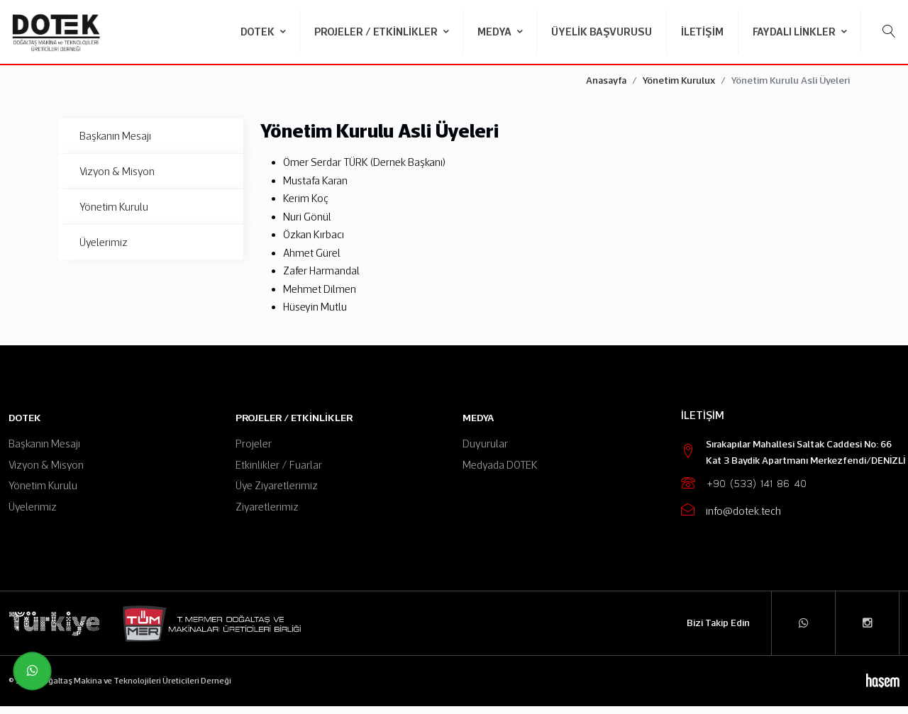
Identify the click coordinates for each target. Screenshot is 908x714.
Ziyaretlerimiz (267, 514)
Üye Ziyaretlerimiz (277, 494)
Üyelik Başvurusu (601, 32)
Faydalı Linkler (795, 32)
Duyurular (485, 452)
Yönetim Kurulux (679, 88)
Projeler (254, 452)
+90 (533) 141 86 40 (757, 492)
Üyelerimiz (103, 250)
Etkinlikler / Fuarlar (279, 473)
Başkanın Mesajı (115, 144)
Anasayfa (606, 88)
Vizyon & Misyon (117, 179)
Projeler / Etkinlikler (377, 32)
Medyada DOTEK (500, 473)
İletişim (702, 32)
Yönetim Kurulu (113, 214)
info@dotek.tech (743, 519)
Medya (495, 32)
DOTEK (258, 32)
